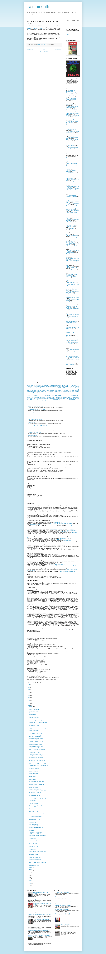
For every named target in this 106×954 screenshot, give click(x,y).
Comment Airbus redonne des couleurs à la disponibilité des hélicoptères (71, 159)
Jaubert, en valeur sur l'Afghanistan (35, 814)
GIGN (45, 389)
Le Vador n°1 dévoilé (70, 252)
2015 (29, 698)
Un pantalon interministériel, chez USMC (36, 754)
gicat (62, 395)
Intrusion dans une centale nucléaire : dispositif (37, 835)
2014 (29, 700)
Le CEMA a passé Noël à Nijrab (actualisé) (36, 735)
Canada (43, 386)
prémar (46, 399)
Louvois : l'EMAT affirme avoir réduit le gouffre (37, 794)
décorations (77, 394)
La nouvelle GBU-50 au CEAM (71, 267)
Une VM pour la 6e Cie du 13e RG (35, 833)
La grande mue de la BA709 (71, 161)
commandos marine (41, 394)
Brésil (78, 385)
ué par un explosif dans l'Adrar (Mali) (56, 529)
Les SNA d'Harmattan (32, 776)
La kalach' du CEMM (32, 806)
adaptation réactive (71, 391)
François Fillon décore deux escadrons (36, 827)
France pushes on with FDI (71, 129)
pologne (34, 399)
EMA (64, 387)
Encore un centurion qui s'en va (33, 899)
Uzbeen (58, 391)
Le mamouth (38, 6)
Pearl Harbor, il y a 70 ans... (34, 846)
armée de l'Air (31, 393)
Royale (28, 391)
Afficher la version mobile (44, 51)
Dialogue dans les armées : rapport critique (36, 781)
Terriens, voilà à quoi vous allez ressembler (41, 919)
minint (78, 397)
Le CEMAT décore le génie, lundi (34, 857)
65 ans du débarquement (55, 383)
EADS (59, 387)
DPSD (30, 387)
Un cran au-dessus (32, 800)
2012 (29, 703)
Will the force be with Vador (71, 104)
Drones (46, 387)
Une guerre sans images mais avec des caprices (36, 409)
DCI (69, 386)
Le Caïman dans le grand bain (34, 817)
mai (29, 877)
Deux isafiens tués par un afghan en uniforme (37, 727)
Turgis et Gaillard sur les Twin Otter (72, 248)
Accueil (44, 49)
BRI (71, 385)
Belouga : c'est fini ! (32, 762)
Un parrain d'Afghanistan (33, 844)
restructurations (71, 399)
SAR (31, 391)
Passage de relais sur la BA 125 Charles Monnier (36, 910)
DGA (76, 386)
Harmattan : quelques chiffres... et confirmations (37, 851)
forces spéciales (50, 395)
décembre (31, 706)
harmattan (69, 395)
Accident (32, 385)
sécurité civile (48, 400)
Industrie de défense (69, 389)
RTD (70, 390)
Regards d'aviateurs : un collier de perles (36, 751)
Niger (41, 390)
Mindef (35, 390)
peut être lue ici (72, 525)
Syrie (45, 391)
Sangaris (38, 391)
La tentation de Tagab (32, 714)
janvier (30, 883)
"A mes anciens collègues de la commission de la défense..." (66, 937)
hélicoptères (75, 395)
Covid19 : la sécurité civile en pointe (72, 349)
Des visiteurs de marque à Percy (34, 747)
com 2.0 (36, 394)
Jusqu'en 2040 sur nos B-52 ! (34, 730)
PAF (50, 390)
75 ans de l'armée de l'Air (72, 383)
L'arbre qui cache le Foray (33, 771)
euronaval (31, 395)
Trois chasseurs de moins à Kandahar (35, 860)
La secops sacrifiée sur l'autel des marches (35, 406)
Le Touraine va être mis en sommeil (35, 789)
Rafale (73, 390)
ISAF (62, 389)
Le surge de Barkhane (70, 364)
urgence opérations (56, 400)
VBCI (61, 391)
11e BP (37, 383)
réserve (32, 400)
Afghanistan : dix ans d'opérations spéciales (36, 805)
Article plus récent (30, 49)
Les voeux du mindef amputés (34, 709)
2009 (29, 887)
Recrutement (77, 390)
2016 (29, 697)
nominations (50, 398)
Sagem (35, 391)
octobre (30, 869)
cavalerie (28, 394)
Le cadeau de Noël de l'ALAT (34, 821)
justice (35, 397)
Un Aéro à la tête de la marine (71, 269)
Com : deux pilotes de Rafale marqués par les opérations (38, 926)
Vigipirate (64, 391)
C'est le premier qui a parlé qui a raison (36, 770)
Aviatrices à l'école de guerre (34, 811)
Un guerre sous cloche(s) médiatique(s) (35, 419)
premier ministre (41, 399)
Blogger (64, 947)
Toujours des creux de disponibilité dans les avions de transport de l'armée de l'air (72, 261)
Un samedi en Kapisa (32, 838)
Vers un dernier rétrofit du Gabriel (72, 214)
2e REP (49, 383)
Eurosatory (29, 389)
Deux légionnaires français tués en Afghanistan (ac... (38, 723)
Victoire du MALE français (33, 797)
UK (54, 391)
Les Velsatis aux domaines (33, 854)
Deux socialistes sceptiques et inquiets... (36, 757)
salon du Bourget (37, 400)
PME (52, 390)
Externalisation (36, 389)
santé (41, 400)
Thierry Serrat (66, 629)
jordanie (32, 397)
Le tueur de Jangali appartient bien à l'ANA (36, 720)
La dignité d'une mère (32, 822)
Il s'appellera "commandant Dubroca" (35, 744)
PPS (54, 390)
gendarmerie (58, 395)
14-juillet (43, 383)
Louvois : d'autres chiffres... (33, 824)
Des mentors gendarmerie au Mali (72, 308)
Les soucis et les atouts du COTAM (72, 314)
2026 (29, 684)
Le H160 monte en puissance (71, 163)
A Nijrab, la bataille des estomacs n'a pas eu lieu (37, 782)
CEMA (34, 386)
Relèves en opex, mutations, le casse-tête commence (71, 334)
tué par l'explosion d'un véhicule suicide (58, 564)
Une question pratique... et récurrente (35, 755)
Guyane (56, 389)
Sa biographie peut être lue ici (71, 530)
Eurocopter (77, 387)
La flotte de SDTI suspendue (71, 272)
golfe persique (65, 395)
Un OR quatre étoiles (31, 422)
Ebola (67, 387)
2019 (29, 692)
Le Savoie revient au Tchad (33, 739)
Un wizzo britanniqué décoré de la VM (35, 816)
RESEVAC (67, 390)
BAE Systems (66, 385)
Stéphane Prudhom (51, 629)
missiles (28, 398)
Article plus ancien (58, 49)
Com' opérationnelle (63, 386)
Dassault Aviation (37, 387)
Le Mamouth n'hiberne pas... (34, 773)
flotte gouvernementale (41, 395)
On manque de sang (32, 779)
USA (56, 391)
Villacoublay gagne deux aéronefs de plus (36, 801)
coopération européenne (56, 394)
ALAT (29, 385)
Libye (78, 389)
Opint (48, 390)
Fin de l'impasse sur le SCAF (71, 172)
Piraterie (59, 390)
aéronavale (57, 392)
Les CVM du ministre (32, 849)
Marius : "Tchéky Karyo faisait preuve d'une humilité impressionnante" (40, 429)
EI (62, 387)
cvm (61, 394)
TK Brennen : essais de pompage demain (36, 784)
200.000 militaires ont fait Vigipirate (35, 792)
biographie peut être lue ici (68, 533)
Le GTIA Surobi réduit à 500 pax (34, 795)
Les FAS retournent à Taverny (71, 212)
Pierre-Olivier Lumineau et (41, 629)
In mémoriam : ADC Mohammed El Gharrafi (36, 715)
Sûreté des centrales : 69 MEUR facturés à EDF (37, 763)
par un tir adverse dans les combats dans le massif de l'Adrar (61, 523)
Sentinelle (42, 391)
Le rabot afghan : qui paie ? (34, 840)
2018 (29, 694)
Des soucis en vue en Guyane (34, 752)
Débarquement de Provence (52, 387)
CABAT (31, 386)
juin (29, 875)
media (73, 397)
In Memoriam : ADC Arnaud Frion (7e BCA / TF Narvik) (37, 425)
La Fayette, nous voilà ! (33, 843)
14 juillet (39, 383)
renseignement (56, 399)
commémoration (48, 394)
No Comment (31, 856)
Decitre (68, 34)
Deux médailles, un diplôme (34, 768)
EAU (61, 387)
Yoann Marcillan (31, 629)
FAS (40, 389)
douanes (73, 394)
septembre (31, 870)
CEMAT (36, 386)
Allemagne (56, 385)
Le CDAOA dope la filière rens (71, 282)
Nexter (38, 390)
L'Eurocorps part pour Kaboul (34, 725)
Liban (76, 389)
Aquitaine (59, 385)
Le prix (30, 808)
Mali (32, 390)
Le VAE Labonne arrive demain (34, 766)
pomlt (37, 399)
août (30, 872)
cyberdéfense (64, 394)
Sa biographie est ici (57, 522)
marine (70, 397)
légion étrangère (63, 397)
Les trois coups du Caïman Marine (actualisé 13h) (38, 790)
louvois (48, 397)
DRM (32, 387)
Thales (48, 391)
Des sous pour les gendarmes (34, 841)
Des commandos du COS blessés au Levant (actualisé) (38, 930)
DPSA (28, 387)
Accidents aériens (37, 385)
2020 (29, 690)
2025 (29, 686)
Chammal (47, 386)
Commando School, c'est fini (34, 717)
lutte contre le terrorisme (54, 397)
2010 (29, 885)
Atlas (62, 385)
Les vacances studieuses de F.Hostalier (36, 738)
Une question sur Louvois (33, 803)
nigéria (46, 398)
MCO (30, 390)
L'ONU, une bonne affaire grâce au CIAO (36, 733)
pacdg (57, 398)
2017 (29, 695)
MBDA (28, 390)
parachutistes (61, 398)
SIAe (33, 391)
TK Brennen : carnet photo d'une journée (36, 786)
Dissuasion (42, 387)
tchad (52, 400)
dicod (68, 394)
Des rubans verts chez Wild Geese (35, 864)
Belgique (75, 385)
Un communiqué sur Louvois (34, 865)
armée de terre (39, 393)
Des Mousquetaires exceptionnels (35, 859)
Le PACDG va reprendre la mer (34, 819)
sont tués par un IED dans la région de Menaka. (66, 571)
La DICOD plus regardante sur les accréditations (37, 749)
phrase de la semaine (72, 398)
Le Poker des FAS (69, 266)
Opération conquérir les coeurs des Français (37, 813)
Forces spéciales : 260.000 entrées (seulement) (37, 760)
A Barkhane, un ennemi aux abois (72, 342)
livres (45, 397)
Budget (28, 386)
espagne (28, 395)
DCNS (71, 386)
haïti (72, 395)
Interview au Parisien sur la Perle (72, 316)
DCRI (73, 386)
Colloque (57, 386)
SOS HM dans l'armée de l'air (71, 312)
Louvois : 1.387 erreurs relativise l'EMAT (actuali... (38, 862)
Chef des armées (52, 386)
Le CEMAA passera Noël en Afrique (35, 774)
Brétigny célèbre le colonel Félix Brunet (36, 832)
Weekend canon (32, 830)
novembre (31, 867)
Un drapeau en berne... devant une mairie (36, 719)
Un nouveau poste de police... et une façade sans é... (38, 765)
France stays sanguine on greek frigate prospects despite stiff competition (72, 107)
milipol (76, 397)
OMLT (43, 390)
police (31, 399)
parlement (66, 398)
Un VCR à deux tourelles (33, 787)
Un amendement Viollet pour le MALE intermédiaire (38, 798)
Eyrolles (68, 35)
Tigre (51, 391)
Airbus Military (51, 385)
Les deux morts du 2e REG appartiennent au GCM (38, 722)
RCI (64, 390)
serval (44, 400)
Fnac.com (68, 37)
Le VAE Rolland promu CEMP (71, 304)
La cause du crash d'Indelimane (72, 235)
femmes (35, 395)
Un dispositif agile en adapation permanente (63, 905)
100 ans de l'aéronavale (31, 383)
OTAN (45, 390)
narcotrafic (41, 398)
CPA (41, 386)
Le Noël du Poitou (69, 221)
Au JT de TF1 (68, 318)
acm (67, 391)
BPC (69, 385)
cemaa (31, 394)
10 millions (31, 852)
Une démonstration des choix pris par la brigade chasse (38, 412)
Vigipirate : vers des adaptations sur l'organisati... (37, 728)
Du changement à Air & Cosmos (34, 743)
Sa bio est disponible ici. (60, 539)
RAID (62, 390)
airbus (78, 391)
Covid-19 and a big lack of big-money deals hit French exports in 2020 (72, 111)
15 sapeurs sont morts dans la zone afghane (37, 712)
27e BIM (46, 383)
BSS (73, 385)
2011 (29, 705)
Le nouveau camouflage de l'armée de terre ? (41, 935)
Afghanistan (44, 385)
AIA (27, 385)
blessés (77, 392)
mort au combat (33, 398)
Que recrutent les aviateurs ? (66, 931)
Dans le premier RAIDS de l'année (35, 736)
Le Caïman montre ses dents (34, 825)
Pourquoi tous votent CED (32, 435)
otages (54, 398)
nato (44, 398)
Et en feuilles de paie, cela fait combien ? (35, 432)
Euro (74, 387)
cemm (34, 394)
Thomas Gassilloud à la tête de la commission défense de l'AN (39, 942)
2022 (29, 687)
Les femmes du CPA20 (33, 778)
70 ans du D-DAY (64, 383)
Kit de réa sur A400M (70, 343)
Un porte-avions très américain (71, 230)
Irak (73, 389)
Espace (72, 387)
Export (32, 389)
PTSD (56, 390)
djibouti (70, 394)
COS (39, 386)
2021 (29, 689)
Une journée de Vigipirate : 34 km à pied (36, 741)
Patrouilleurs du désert (70, 228)
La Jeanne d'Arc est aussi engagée (72, 347)
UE (52, 391)
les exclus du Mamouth (40, 397)
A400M (78, 383)
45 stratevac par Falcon (33, 829)
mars (30, 880)
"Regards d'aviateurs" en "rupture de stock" (36, 731)
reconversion (50, 399)
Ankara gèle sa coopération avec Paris (36, 746)
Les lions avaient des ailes (33, 848)
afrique (76, 391)
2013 (29, 702)
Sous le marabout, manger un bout (35, 809)
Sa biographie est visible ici (35, 524)
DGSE (78, 386)
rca (47, 399)
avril (30, 878)
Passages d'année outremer (34, 711)
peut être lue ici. (71, 529)
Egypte (69, 387)
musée (38, 398)
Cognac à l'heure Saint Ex (65, 924)
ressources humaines (64, 399)
